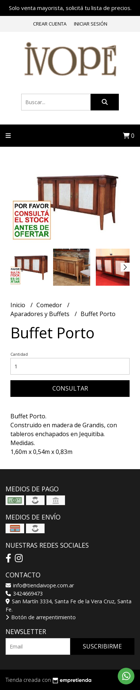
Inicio (18, 305)
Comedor (50, 305)
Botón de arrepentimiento (41, 617)
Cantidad (19, 354)
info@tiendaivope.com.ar (40, 585)
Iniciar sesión (90, 23)
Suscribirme (102, 646)
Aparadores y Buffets (40, 314)
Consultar (70, 388)
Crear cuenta (49, 23)
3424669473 (24, 593)
